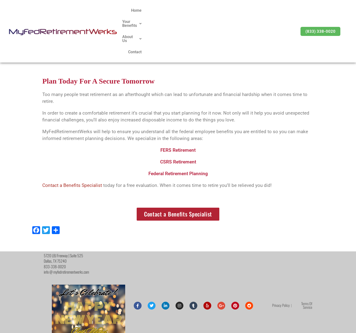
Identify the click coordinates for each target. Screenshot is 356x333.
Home (196, 10)
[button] (223, 10)
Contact (279, 10)
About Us (254, 10)
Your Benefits (223, 10)
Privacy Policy (281, 263)
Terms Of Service (306, 263)
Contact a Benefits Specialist (72, 144)
